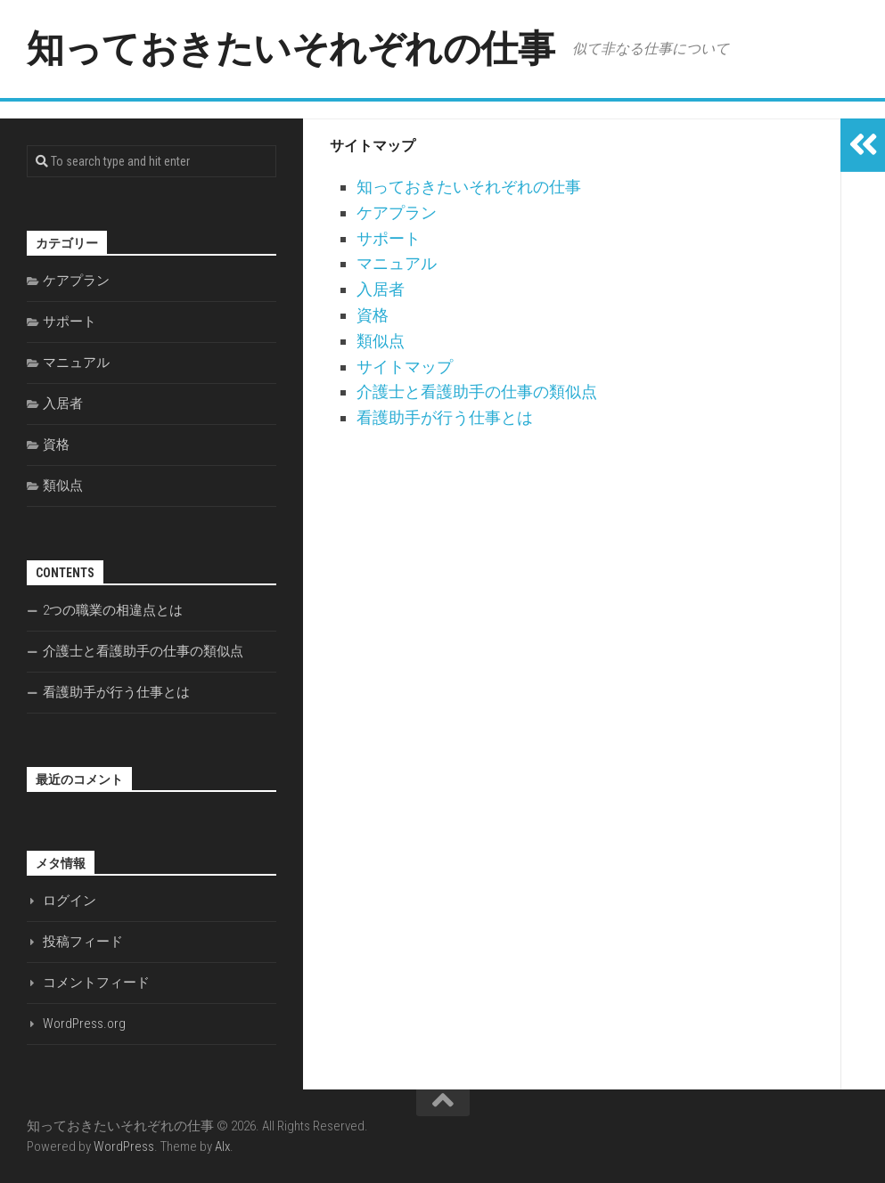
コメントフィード (96, 983)
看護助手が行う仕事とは (444, 417)
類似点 (380, 340)
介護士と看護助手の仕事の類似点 (476, 391)
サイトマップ (404, 366)
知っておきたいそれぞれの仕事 (290, 48)
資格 (372, 315)
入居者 (380, 289)
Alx (222, 1146)
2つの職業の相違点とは (113, 610)
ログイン (69, 901)
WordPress (124, 1146)
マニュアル (396, 263)
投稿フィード (83, 942)
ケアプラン (396, 212)
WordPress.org (84, 1024)
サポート (388, 238)
